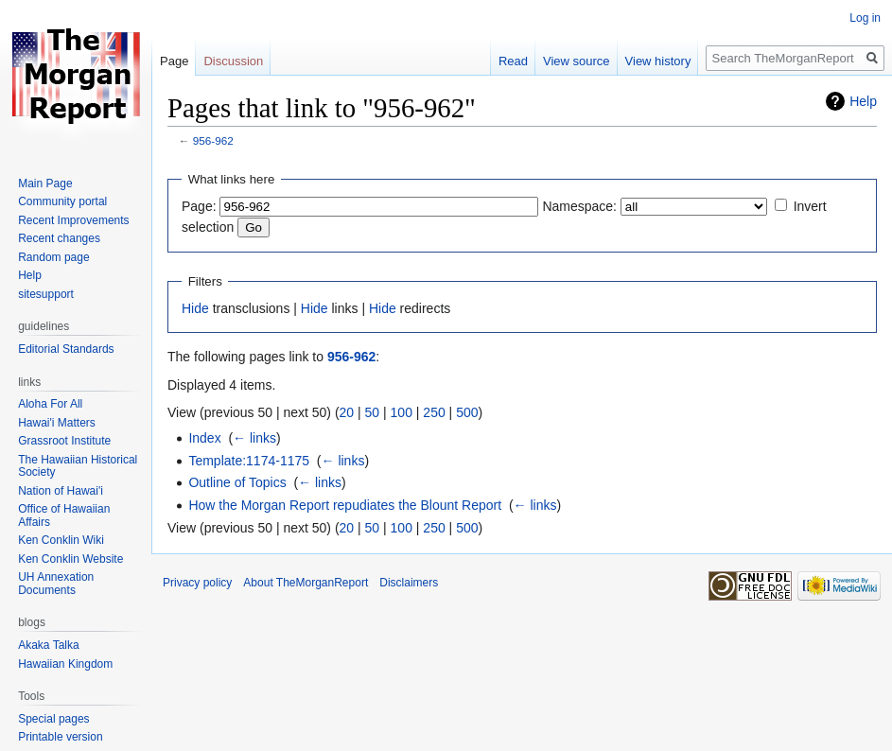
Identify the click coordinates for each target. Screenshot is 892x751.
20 (347, 412)
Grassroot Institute (64, 440)
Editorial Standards (66, 349)
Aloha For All (50, 403)
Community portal (62, 201)
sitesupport (46, 294)
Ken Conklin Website (70, 559)
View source (576, 61)
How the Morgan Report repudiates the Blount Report (344, 505)
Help (863, 101)
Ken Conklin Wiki (61, 540)
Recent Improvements (73, 220)
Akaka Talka (48, 645)
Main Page (45, 183)
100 (401, 412)
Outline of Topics (237, 482)
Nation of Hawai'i (60, 491)
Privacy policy (197, 582)
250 (434, 412)
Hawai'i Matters (57, 422)
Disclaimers (408, 582)
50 (372, 412)
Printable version (60, 736)
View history (658, 61)
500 (467, 412)
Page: (199, 206)
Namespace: (579, 206)
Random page (53, 257)
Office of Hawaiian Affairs (64, 515)
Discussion (233, 61)
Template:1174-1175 (248, 460)
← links (254, 437)
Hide (195, 308)
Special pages (53, 718)
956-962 (213, 140)
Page (174, 61)
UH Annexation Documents (56, 583)
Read (513, 61)
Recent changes (59, 238)
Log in (865, 18)
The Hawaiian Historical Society (77, 466)
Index (204, 437)
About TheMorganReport (305, 582)
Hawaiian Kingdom (65, 664)
